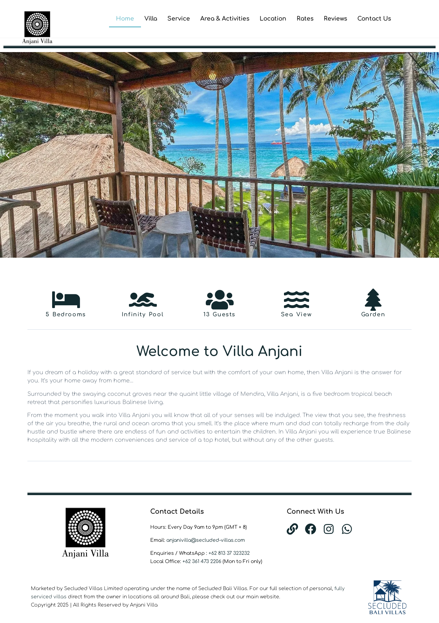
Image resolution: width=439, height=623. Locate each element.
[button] (7, 155)
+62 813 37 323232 (229, 553)
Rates (305, 18)
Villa (150, 18)
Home (125, 18)
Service (178, 18)
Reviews (335, 18)
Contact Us (374, 18)
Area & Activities (224, 18)
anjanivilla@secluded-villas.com (205, 540)
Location (273, 18)
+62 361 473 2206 (202, 561)
